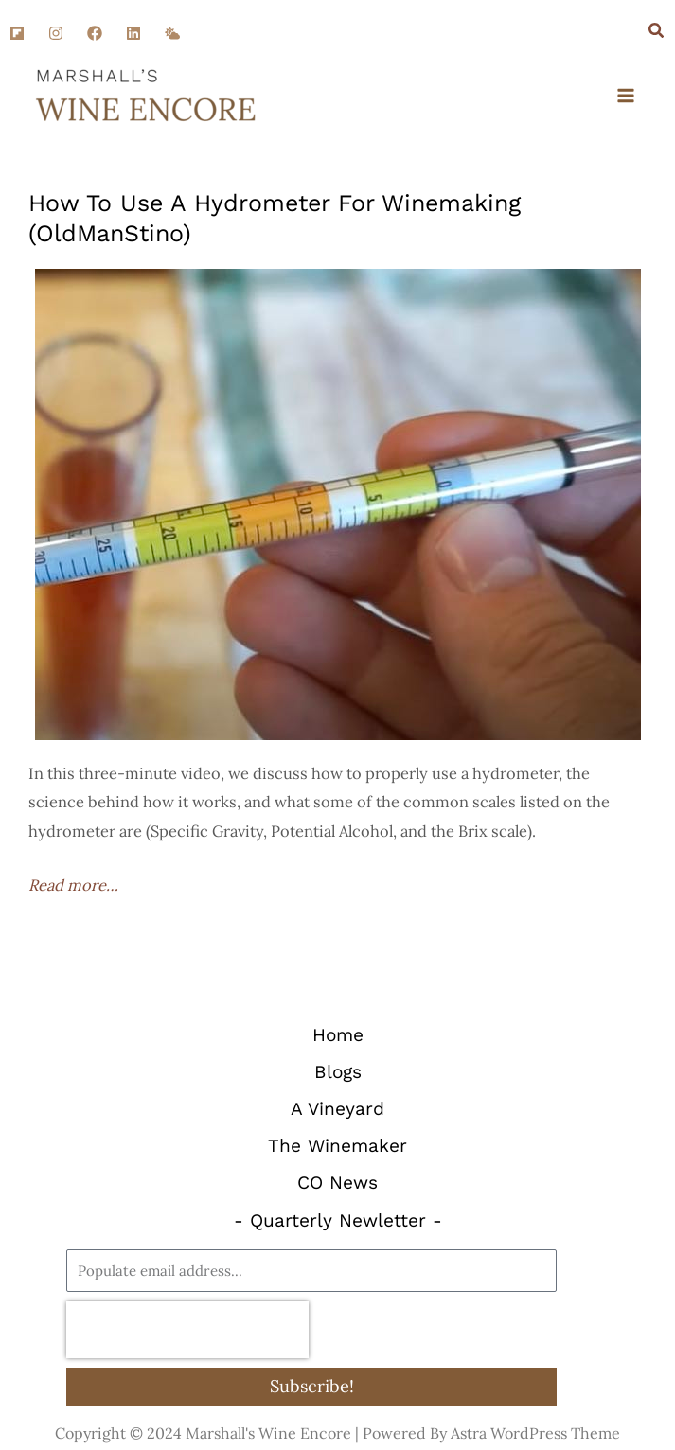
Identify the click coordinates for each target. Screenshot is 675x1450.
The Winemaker (337, 1146)
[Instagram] (55, 33)
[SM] (172, 33)
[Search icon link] (657, 33)
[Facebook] (94, 33)
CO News (337, 1183)
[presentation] (187, 1329)
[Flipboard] (17, 33)
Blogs (338, 1072)
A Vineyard (337, 1109)
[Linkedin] (133, 33)
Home (338, 1035)
